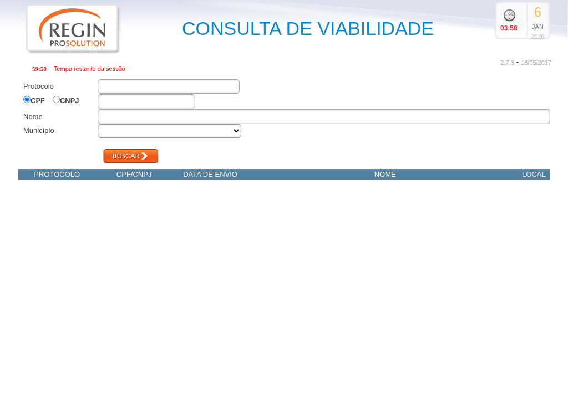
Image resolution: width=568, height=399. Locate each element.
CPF (38, 100)
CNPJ (69, 100)
